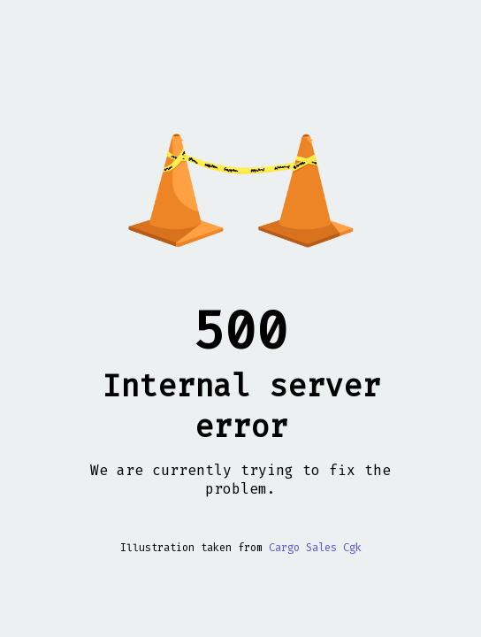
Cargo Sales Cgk (315, 548)
